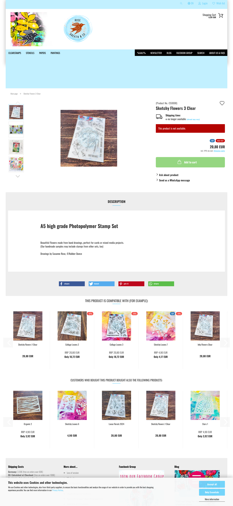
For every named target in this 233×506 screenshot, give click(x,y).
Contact (70, 465)
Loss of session (73, 449)
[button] (18, 153)
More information (212, 499)
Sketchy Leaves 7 (161, 321)
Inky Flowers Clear (205, 321)
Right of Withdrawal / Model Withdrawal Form (85, 475)
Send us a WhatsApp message (174, 157)
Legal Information (73, 459)
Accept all (212, 484)
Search (200, 53)
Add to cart (187, 138)
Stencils (30, 53)
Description (116, 178)
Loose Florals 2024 (116, 400)
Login (202, 3)
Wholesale (71, 454)
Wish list (218, 3)
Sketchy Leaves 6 (72, 400)
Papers (42, 53)
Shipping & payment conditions (79, 470)
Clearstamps (14, 53)
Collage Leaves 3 (116, 321)
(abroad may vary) (193, 95)
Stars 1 (205, 400)
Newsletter (156, 53)
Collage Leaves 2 (72, 321)
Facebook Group (184, 53)
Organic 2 (28, 400)
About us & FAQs (217, 53)
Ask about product (168, 151)
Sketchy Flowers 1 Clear (27, 321)
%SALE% (141, 53)
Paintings (55, 53)
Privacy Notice (57, 490)
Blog (169, 53)
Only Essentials (212, 492)
